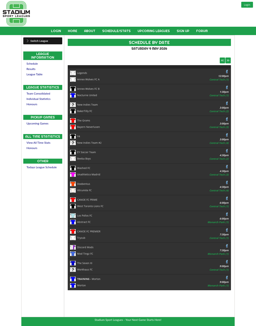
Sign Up (183, 31)
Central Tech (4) (219, 143)
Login (56, 31)
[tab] (42, 40)
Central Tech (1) (219, 79)
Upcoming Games (37, 123)
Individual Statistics (38, 98)
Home (73, 31)
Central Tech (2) (219, 111)
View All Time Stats (38, 142)
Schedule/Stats (117, 31)
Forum (202, 31)
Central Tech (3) (219, 127)
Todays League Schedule (41, 167)
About (90, 31)
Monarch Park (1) (218, 222)
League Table (34, 74)
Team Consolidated (38, 93)
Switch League (39, 41)
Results (30, 69)
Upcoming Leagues (154, 31)
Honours (31, 104)
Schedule (32, 63)
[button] (247, 5)
